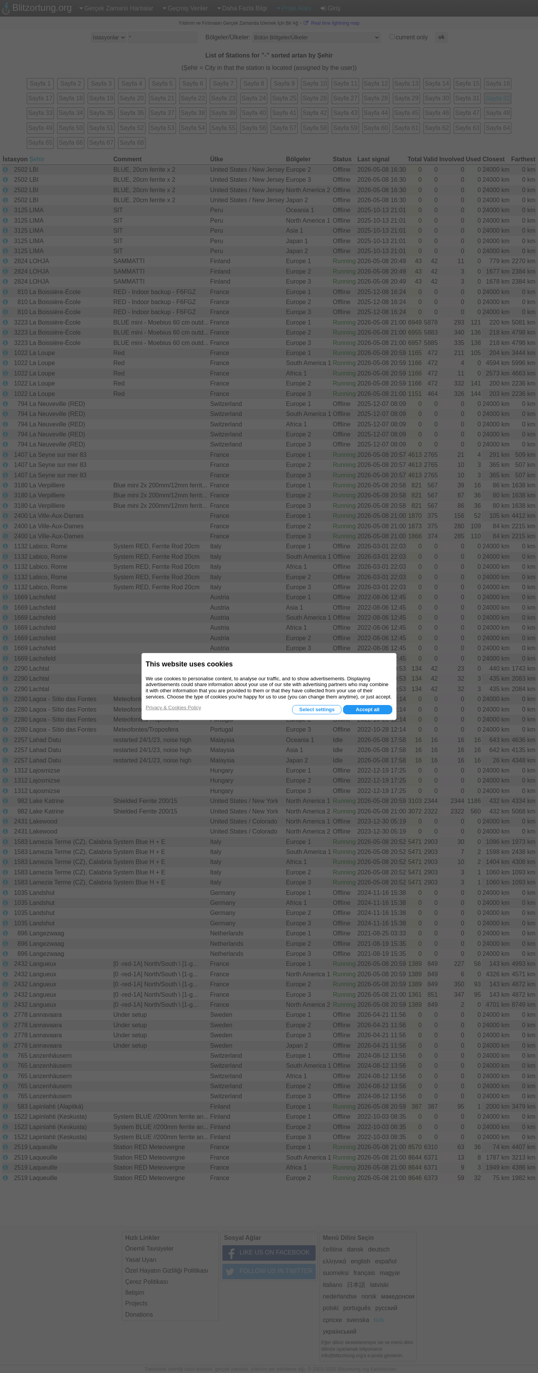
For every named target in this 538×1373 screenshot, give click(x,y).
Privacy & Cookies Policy (173, 707)
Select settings (317, 709)
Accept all (367, 709)
